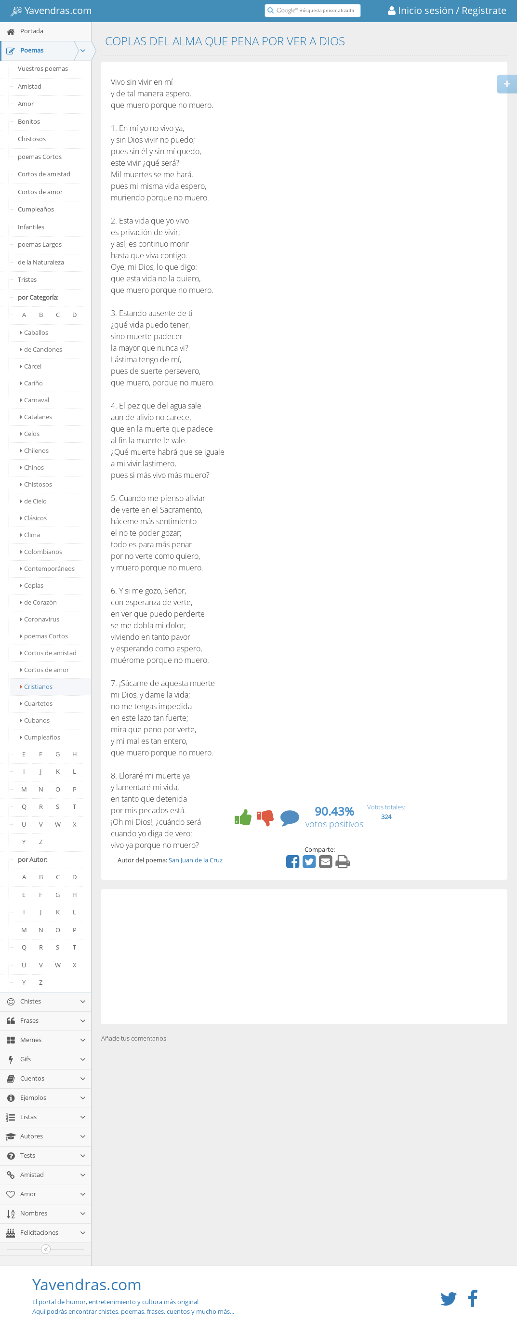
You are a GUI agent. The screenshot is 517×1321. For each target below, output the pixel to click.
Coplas (31, 585)
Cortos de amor (40, 191)
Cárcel (30, 366)
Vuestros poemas (43, 68)
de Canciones (41, 349)
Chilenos (34, 450)
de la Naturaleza (41, 262)
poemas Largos (40, 244)
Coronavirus (39, 619)
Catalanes (36, 416)
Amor (26, 103)
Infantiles (31, 227)
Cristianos (36, 686)
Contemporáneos (47, 568)
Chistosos (32, 138)
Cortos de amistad (44, 174)
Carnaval (34, 400)
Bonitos (29, 121)
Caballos (34, 332)
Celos (30, 433)
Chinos (32, 467)
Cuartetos (36, 703)
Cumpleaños (36, 209)
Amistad (29, 86)
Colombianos (41, 551)
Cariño (31, 383)
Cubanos (35, 720)
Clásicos (33, 518)
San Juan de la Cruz (196, 860)
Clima (30, 534)
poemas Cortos (40, 156)
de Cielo (33, 501)
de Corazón (38, 602)
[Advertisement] (304, 956)
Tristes (27, 279)
